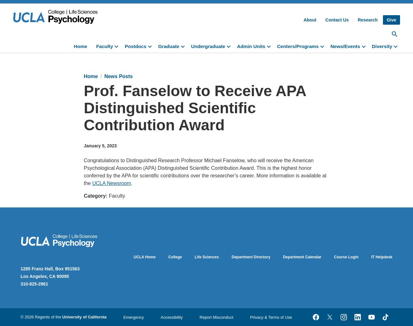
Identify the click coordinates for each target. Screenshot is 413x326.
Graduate (168, 46)
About (310, 19)
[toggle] (117, 46)
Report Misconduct (216, 317)
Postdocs (135, 46)
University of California (84, 317)
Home (80, 46)
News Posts (118, 76)
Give (391, 19)
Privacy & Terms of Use (271, 317)
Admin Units (251, 46)
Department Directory (250, 257)
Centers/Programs (298, 46)
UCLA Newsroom (111, 183)
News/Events (345, 46)
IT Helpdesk (381, 257)
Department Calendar (302, 257)
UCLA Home (145, 257)
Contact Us (337, 19)
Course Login (346, 257)
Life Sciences (207, 257)
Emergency (133, 317)
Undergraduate (208, 46)
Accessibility (172, 317)
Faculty (104, 46)
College (175, 257)
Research (368, 19)
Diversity (382, 46)
